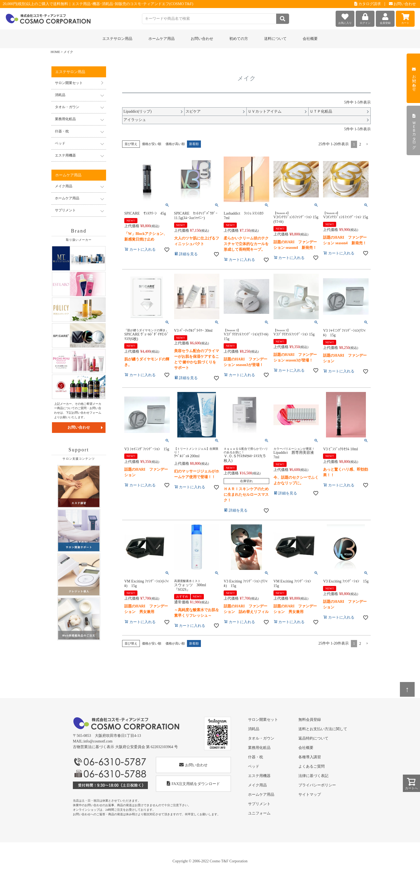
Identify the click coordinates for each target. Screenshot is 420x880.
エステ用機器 (259, 776)
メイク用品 (257, 785)
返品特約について (313, 738)
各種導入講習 (309, 757)
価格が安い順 (151, 144)
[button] (367, 144)
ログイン (365, 17)
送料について (275, 39)
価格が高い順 (175, 144)
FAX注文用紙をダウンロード (193, 783)
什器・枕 (255, 757)
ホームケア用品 (261, 795)
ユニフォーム (259, 813)
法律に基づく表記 (313, 776)
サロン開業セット (69, 83)
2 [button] (360, 144)
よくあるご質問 (311, 766)
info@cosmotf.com (98, 741)
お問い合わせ (402, 4)
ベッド (253, 766)
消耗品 (253, 729)
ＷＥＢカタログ (414, 130)
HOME (55, 52)
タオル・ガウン (261, 738)
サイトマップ (309, 795)
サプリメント (259, 804)
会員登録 (385, 17)
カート (405, 17)
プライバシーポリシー (317, 785)
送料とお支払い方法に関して (322, 729)
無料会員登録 (309, 720)
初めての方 (238, 39)
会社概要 (310, 39)
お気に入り (345, 17)
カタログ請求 (367, 4)
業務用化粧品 (259, 748)
